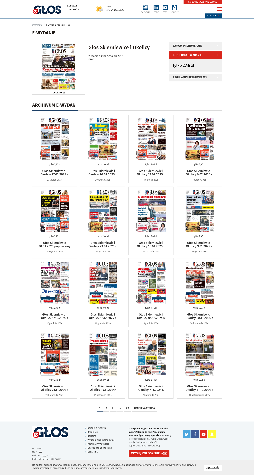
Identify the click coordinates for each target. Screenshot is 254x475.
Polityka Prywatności (98, 444)
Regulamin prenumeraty (190, 77)
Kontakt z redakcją (97, 428)
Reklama (91, 436)
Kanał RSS (92, 452)
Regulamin (92, 432)
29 (127, 408)
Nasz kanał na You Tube (99, 448)
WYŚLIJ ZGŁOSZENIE (145, 453)
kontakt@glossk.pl (44, 455)
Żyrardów (73, 9)
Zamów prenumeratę (187, 46)
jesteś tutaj (37, 25)
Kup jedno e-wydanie (187, 55)
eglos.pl (72, 6)
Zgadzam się (214, 467)
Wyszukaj (213, 15)
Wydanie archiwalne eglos (101, 440)
